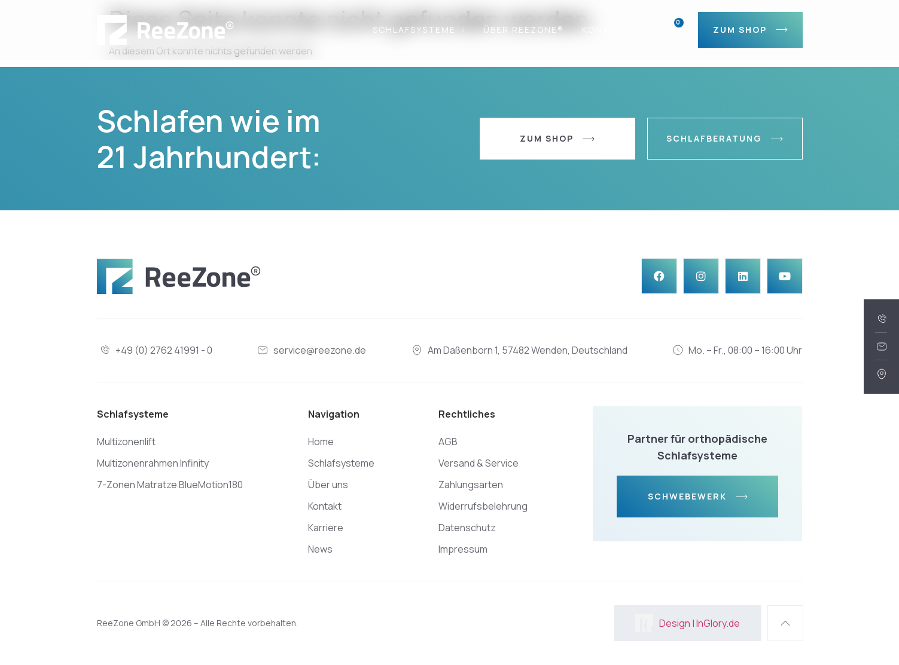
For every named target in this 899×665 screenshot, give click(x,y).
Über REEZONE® (523, 29)
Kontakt (605, 29)
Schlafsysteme (419, 30)
